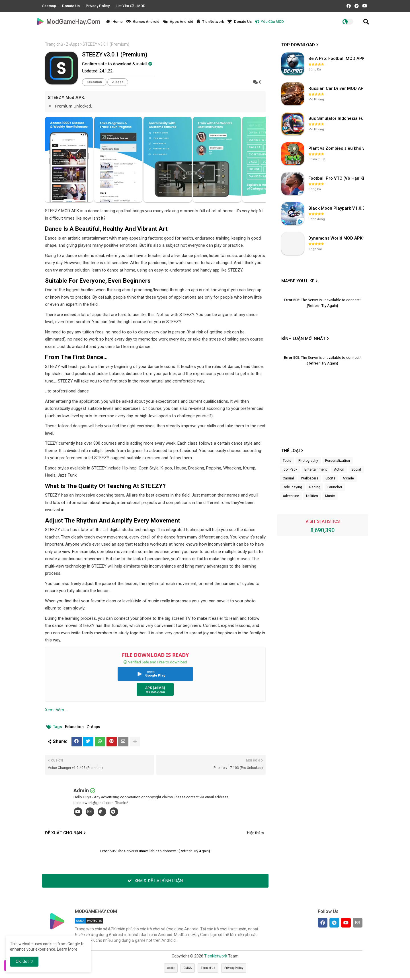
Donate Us (71, 6)
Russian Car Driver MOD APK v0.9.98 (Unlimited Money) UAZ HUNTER (336, 88)
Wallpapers (309, 478)
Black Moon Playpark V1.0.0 (336, 208)
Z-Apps (72, 44)
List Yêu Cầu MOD (130, 6)
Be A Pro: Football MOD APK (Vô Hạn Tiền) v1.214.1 (336, 58)
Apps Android (178, 21)
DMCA (188, 967)
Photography (308, 461)
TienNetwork (210, 21)
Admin (81, 790)
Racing (314, 487)
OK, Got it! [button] (24, 961)
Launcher (334, 487)
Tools (287, 461)
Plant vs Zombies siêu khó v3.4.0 (336, 148)
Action (339, 469)
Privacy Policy (98, 6)
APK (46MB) (155, 687)
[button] (366, 21)
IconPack (290, 469)
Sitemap (49, 6)
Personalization (337, 461)
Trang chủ (54, 44)
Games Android (142, 21)
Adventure (291, 496)
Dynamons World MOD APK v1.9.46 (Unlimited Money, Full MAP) (336, 238)
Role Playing (292, 487)
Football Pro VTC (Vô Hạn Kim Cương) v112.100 (336, 178)
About (171, 967)
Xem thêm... (56, 710)
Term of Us (208, 967)
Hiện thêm (255, 833)
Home (114, 21)
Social (356, 469)
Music (330, 496)
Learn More (67, 949)
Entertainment (315, 469)
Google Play (155, 675)
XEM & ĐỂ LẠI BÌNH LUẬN (155, 880)
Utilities (312, 496)
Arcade (348, 478)
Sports (330, 478)
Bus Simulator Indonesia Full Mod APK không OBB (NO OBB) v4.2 (336, 118)
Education (94, 82)
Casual (288, 478)
